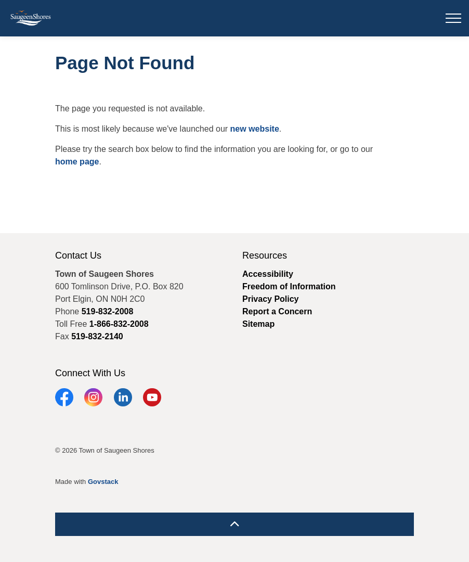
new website (254, 128)
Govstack (103, 482)
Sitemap (258, 324)
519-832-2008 (108, 311)
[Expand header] (453, 18)
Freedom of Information (289, 286)
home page (77, 161)
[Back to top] (234, 524)
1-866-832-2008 (119, 324)
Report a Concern (277, 311)
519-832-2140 (97, 336)
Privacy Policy (270, 299)
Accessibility (267, 274)
